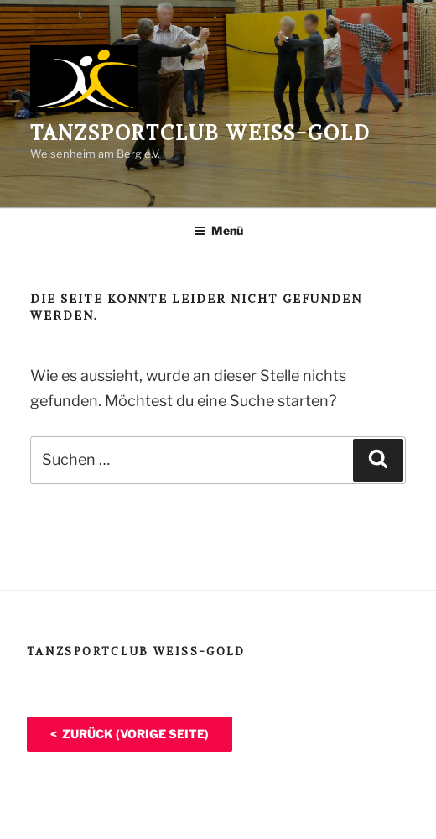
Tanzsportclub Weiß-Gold (200, 132)
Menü (218, 230)
